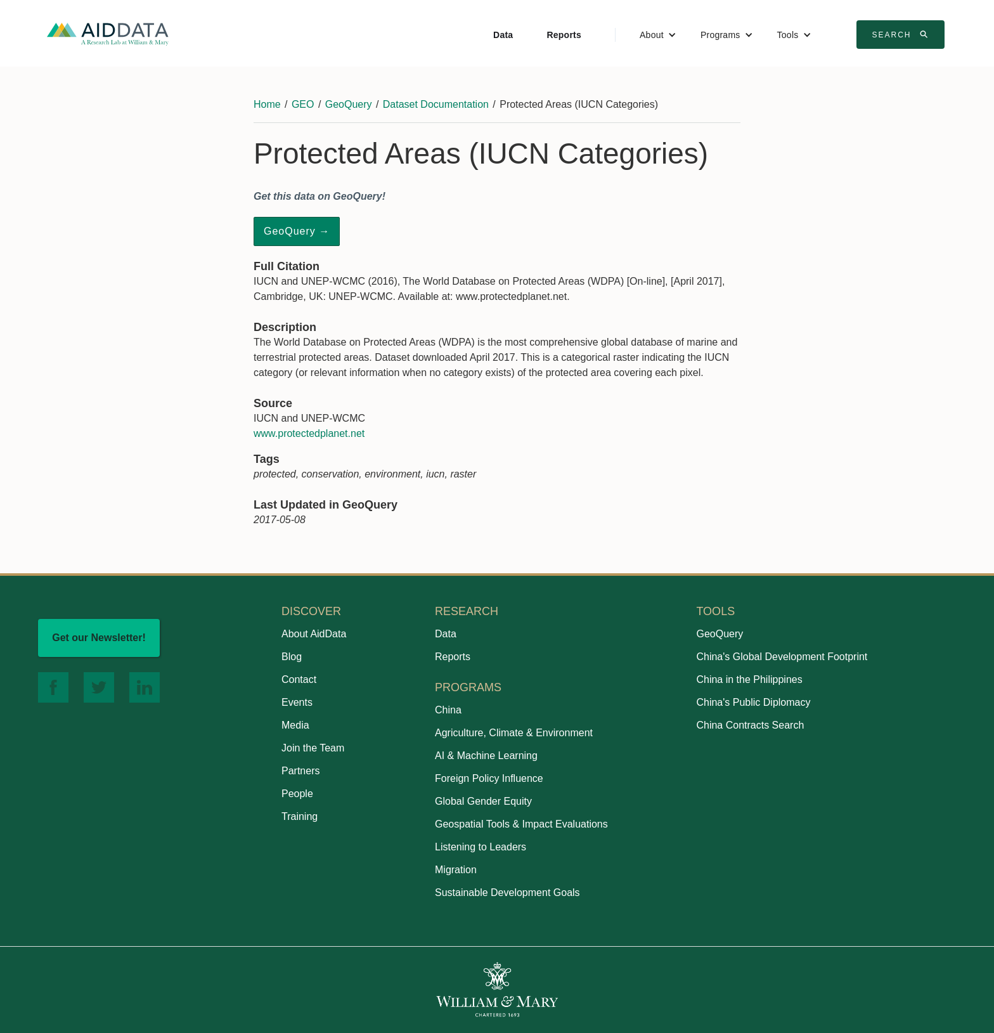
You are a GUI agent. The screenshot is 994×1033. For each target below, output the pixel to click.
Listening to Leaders (480, 846)
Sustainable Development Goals (507, 892)
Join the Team (312, 748)
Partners (300, 770)
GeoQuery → (297, 231)
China (448, 710)
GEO (303, 104)
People (297, 793)
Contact (298, 679)
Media (295, 725)
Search (902, 34)
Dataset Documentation (436, 104)
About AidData (313, 633)
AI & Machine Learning (486, 755)
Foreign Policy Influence (489, 778)
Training (299, 816)
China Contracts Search (750, 725)
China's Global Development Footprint (781, 656)
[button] (658, 34)
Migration (456, 869)
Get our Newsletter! (99, 637)
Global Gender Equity (483, 801)
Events (297, 702)
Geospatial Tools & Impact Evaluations (521, 824)
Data (503, 35)
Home (267, 104)
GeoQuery (348, 104)
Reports (563, 35)
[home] (108, 33)
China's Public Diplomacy (753, 702)
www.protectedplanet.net (309, 433)
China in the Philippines (749, 679)
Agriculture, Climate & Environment (514, 732)
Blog (291, 656)
